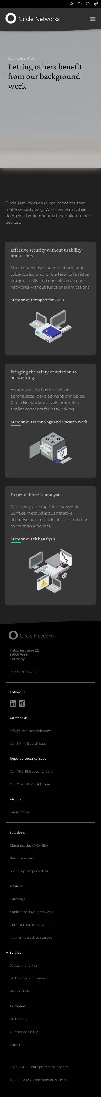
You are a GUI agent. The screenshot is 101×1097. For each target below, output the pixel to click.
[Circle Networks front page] (32, 18)
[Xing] (22, 704)
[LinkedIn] (13, 704)
